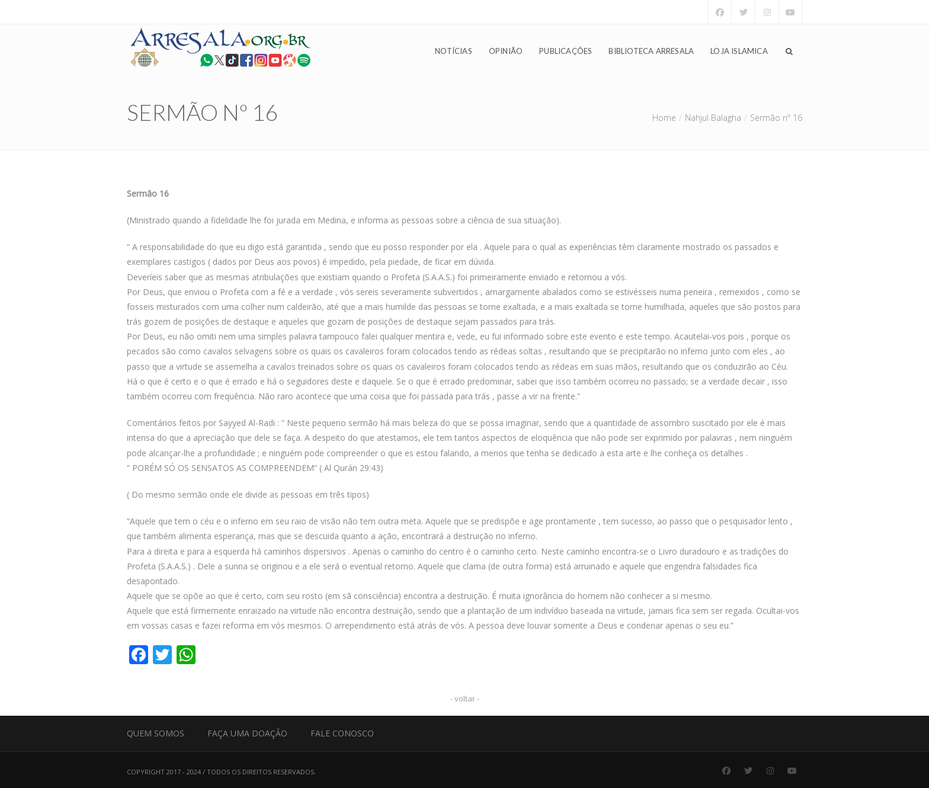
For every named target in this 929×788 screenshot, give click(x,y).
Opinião (506, 51)
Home (664, 117)
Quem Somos (155, 733)
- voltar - (464, 698)
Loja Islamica (739, 51)
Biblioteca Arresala (651, 51)
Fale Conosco (342, 733)
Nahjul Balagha (713, 117)
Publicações (565, 51)
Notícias (453, 51)
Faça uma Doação (247, 733)
